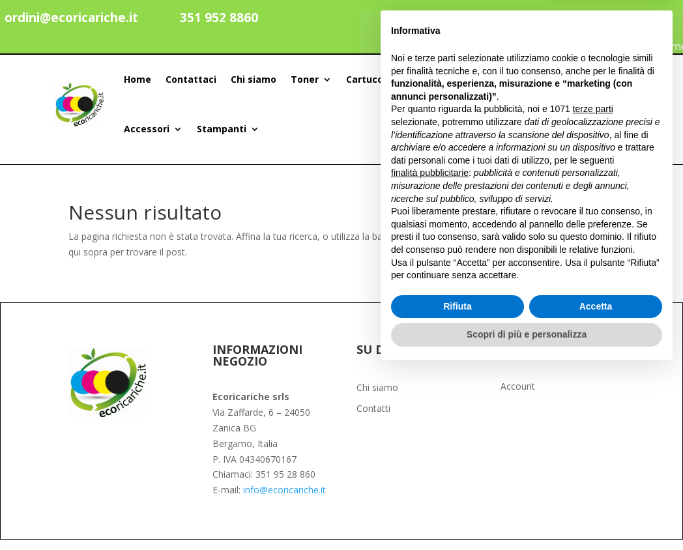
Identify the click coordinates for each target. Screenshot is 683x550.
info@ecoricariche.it (284, 490)
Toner (305, 79)
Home (137, 79)
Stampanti (221, 129)
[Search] (612, 79)
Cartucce (367, 79)
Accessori (146, 129)
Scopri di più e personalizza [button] (527, 514)
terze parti (593, 289)
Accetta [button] (596, 486)
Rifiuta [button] (457, 486)
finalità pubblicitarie (430, 352)
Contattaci (191, 79)
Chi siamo (253, 79)
